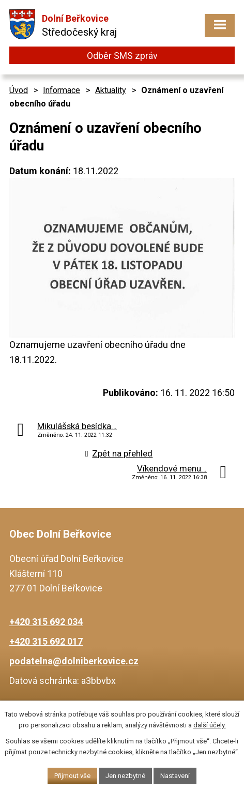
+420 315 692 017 (46, 641)
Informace (61, 90)
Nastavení (175, 776)
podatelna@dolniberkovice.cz (74, 661)
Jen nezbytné (125, 776)
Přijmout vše (72, 776)
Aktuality (110, 90)
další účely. (209, 725)
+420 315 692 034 (46, 621)
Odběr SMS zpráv (122, 55)
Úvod (18, 90)
